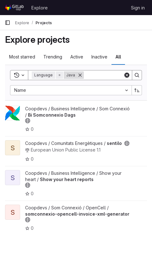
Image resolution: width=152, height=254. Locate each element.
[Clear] (127, 75)
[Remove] (80, 75)
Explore (39, 7)
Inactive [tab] (99, 56)
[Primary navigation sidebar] (8, 23)
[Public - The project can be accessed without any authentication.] (27, 120)
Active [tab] (76, 56)
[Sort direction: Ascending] (137, 90)
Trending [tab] (52, 56)
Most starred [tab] (22, 56)
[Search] (137, 75)
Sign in (138, 7)
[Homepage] (14, 8)
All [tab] (118, 56)
